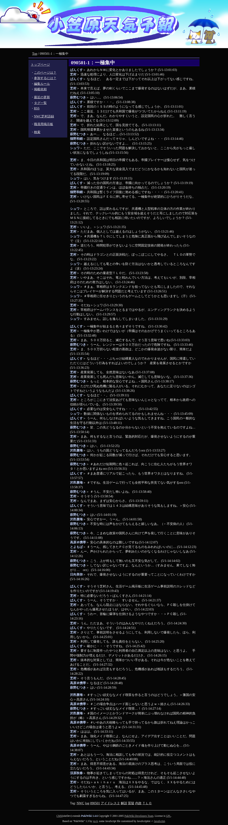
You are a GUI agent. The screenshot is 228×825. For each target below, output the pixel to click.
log (87, 803)
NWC (80, 803)
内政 (138, 803)
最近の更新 (42, 97)
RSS (36, 108)
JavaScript (159, 821)
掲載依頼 (40, 89)
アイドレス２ (110, 803)
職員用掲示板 (43, 124)
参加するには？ (45, 78)
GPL (168, 816)
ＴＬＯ (147, 803)
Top (34, 53)
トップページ (40, 64)
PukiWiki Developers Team (138, 816)
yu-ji (95, 821)
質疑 (131, 803)
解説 (124, 803)
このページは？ (45, 72)
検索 (37, 132)
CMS (59, 816)
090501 (95, 803)
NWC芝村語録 (44, 116)
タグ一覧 (40, 103)
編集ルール (42, 84)
